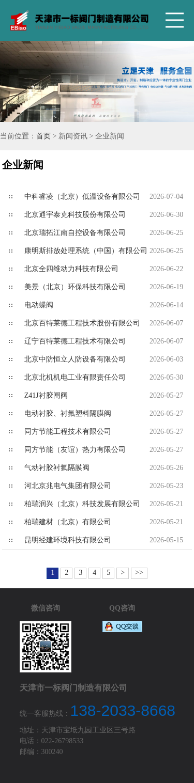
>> (139, 572)
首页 (43, 136)
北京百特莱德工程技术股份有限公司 (82, 323)
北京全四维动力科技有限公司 (71, 269)
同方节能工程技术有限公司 (67, 431)
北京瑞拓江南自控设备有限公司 (75, 233)
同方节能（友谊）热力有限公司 (75, 449)
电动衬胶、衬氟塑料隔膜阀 (67, 413)
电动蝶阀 (38, 305)
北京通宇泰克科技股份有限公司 (75, 214)
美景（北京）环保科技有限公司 (75, 287)
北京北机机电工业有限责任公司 (75, 377)
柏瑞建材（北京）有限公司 (67, 522)
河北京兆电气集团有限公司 (67, 486)
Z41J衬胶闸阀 (46, 395)
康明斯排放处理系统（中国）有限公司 (85, 251)
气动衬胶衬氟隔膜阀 (56, 468)
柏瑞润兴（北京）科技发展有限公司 (82, 504)
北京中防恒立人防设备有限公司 (75, 359)
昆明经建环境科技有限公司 (67, 540)
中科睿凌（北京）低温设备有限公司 (82, 196)
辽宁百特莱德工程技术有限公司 (75, 341)
